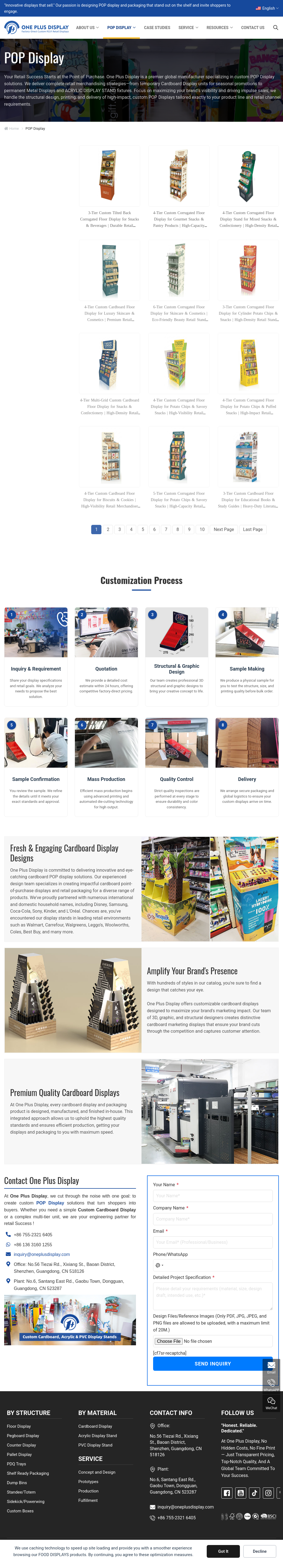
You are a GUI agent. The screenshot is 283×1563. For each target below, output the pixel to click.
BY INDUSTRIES (27, 290)
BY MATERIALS (27, 303)
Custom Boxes (20, 1510)
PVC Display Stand (95, 1444)
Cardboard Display (95, 1426)
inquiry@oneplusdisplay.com (42, 1254)
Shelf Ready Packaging (28, 1473)
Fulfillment (88, 1500)
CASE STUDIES (157, 27)
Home (11, 128)
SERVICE (186, 27)
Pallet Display (19, 1454)
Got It (223, 1551)
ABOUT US (85, 27)
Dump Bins (17, 1482)
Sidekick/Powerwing (25, 1501)
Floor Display (19, 1426)
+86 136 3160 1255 (33, 1244)
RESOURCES (218, 27)
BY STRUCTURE (27, 171)
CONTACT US (252, 27)
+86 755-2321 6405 (33, 1234)
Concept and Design (97, 1472)
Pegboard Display (23, 1435)
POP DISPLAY (119, 27)
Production (88, 1491)
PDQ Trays (16, 1463)
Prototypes (88, 1481)
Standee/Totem (21, 1491)
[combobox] (159, 1265)
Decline (260, 1551)
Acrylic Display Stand (97, 1435)
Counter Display (21, 1444)
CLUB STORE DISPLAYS (24, 320)
